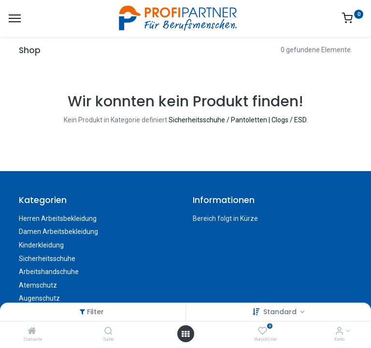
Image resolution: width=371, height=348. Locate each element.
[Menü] (15, 18)
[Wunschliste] (262, 331)
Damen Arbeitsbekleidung (58, 231)
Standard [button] (281, 312)
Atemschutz (38, 285)
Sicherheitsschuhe (47, 258)
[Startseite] (32, 331)
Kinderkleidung (41, 245)
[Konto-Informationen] (339, 331)
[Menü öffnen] (185, 334)
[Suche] (108, 331)
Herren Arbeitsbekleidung (58, 218)
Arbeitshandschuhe (49, 272)
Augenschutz (39, 298)
